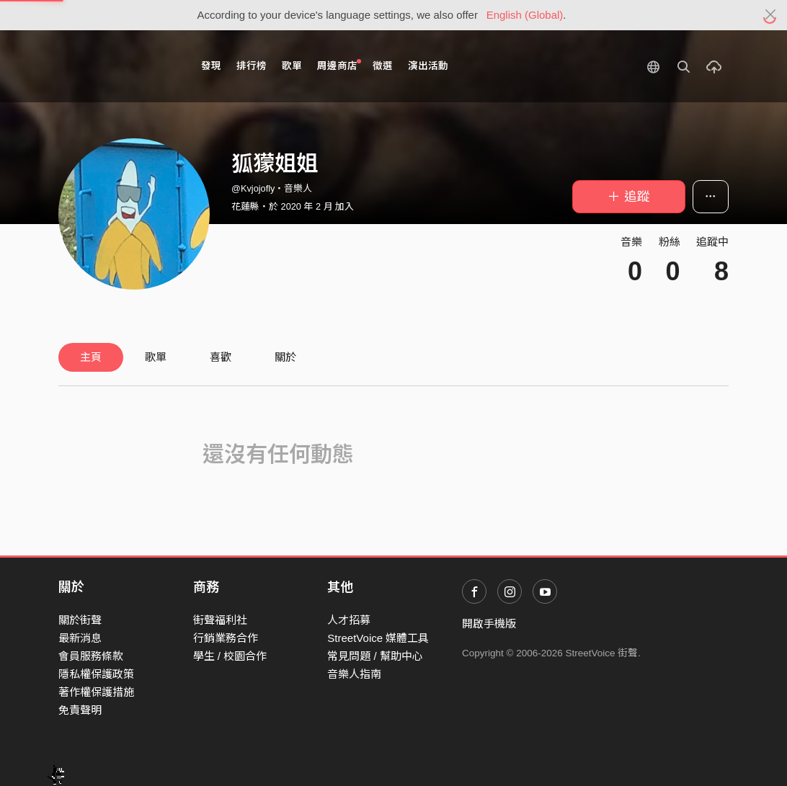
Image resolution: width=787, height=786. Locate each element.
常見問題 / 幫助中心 (375, 656)
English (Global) (525, 15)
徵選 (383, 66)
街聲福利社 (220, 620)
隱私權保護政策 (96, 674)
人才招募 (348, 620)
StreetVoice (117, 66)
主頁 (91, 357)
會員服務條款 (90, 656)
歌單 (292, 66)
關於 (285, 357)
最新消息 (80, 638)
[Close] (771, 15)
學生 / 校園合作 (230, 656)
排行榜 (251, 66)
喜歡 (220, 357)
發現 (211, 66)
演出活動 (428, 66)
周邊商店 (339, 65)
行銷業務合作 (225, 638)
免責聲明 (80, 710)
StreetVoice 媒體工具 (378, 638)
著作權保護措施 (96, 692)
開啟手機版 (489, 623)
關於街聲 (80, 620)
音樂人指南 (354, 674)
